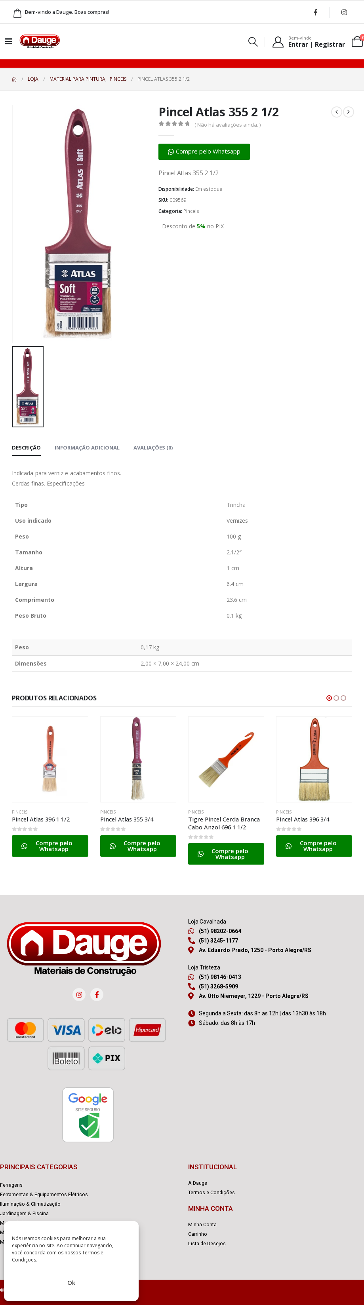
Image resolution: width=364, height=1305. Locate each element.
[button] (253, 42)
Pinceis (191, 211)
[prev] (336, 112)
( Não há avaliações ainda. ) (227, 124)
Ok (71, 1282)
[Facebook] (316, 12)
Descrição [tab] (26, 447)
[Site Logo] (39, 41)
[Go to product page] (50, 759)
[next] (348, 112)
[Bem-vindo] (308, 41)
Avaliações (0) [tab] (153, 447)
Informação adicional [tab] (87, 447)
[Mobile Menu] (8, 41)
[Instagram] (344, 12)
